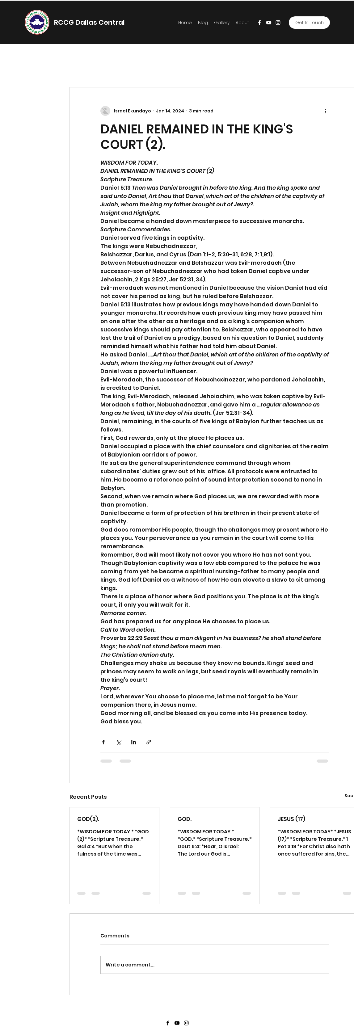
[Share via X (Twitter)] (118, 742)
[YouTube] (269, 22)
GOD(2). (88, 819)
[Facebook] (259, 22)
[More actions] (325, 111)
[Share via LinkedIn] (134, 742)
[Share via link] (149, 742)
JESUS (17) (291, 819)
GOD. (185, 819)
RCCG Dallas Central (89, 22)
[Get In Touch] (309, 22)
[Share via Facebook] (103, 742)
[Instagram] (278, 22)
